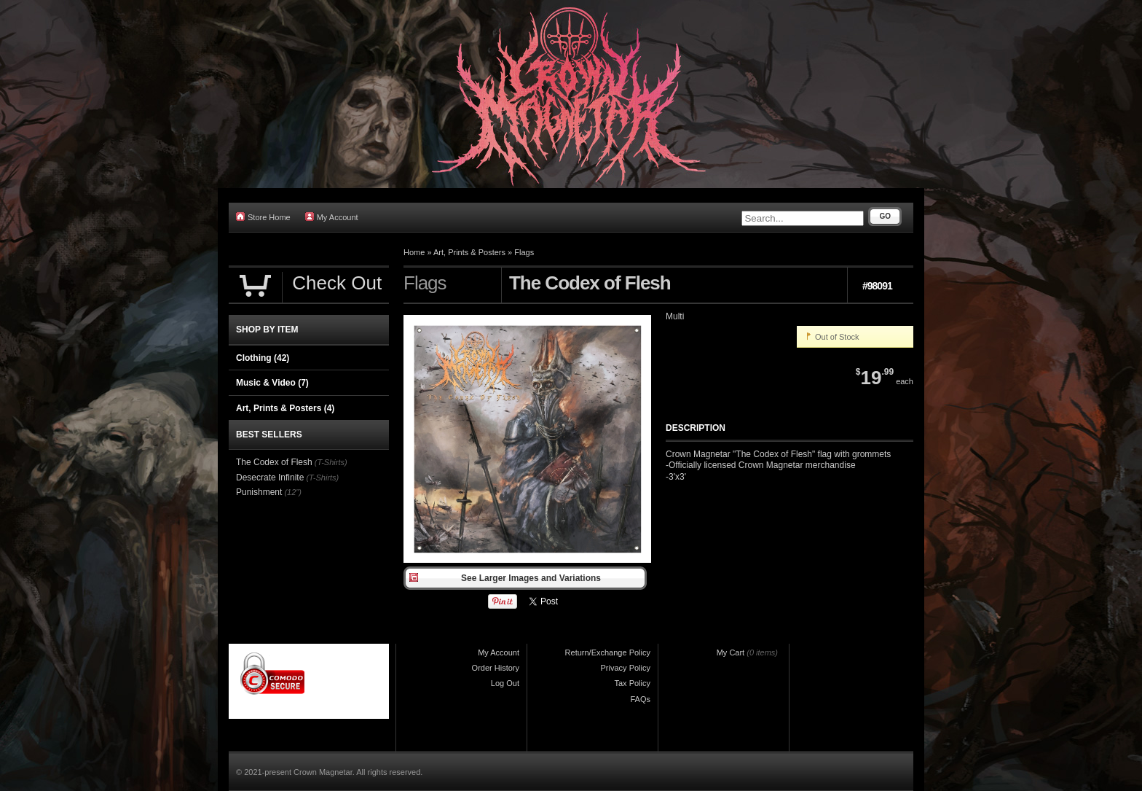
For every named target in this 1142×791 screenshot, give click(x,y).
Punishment (259, 492)
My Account (331, 217)
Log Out (505, 683)
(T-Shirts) (331, 462)
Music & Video (272, 383)
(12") (292, 492)
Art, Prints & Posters (469, 252)
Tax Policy (632, 683)
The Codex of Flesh (274, 462)
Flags (524, 252)
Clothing (262, 358)
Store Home (263, 217)
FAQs (640, 699)
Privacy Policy (625, 667)
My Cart (731, 652)
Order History (495, 667)
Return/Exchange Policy (607, 652)
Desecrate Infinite (270, 477)
